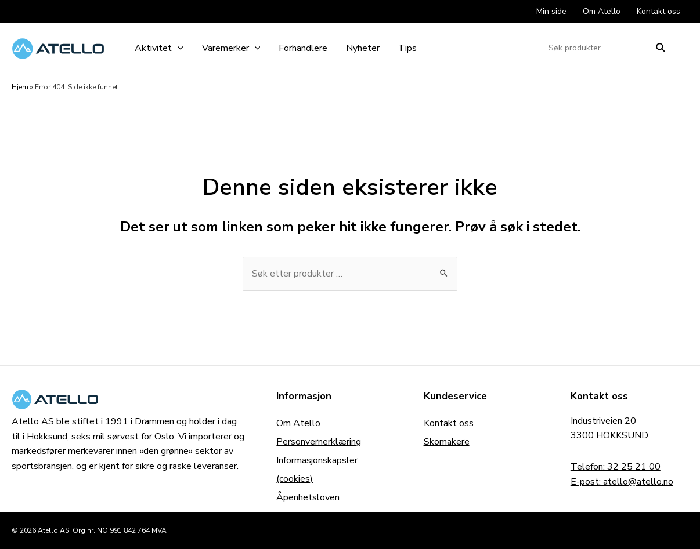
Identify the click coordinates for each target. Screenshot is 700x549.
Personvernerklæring (318, 441)
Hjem (20, 87)
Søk (661, 52)
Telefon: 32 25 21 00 (616, 466)
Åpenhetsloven (308, 497)
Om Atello (298, 423)
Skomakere (447, 441)
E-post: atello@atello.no (622, 481)
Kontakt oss (449, 423)
